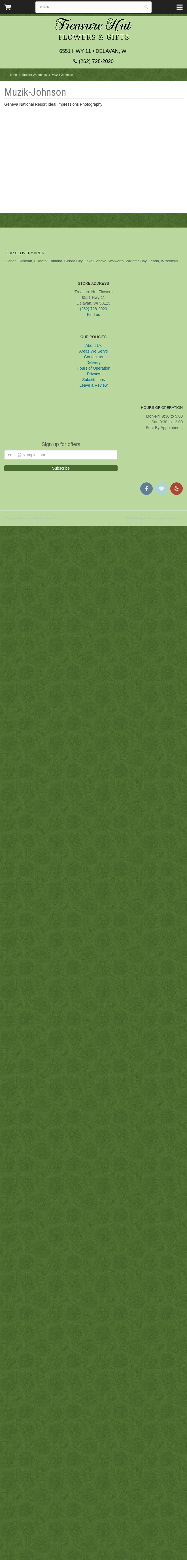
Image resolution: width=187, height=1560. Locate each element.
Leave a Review (93, 1419)
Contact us (93, 1391)
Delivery (93, 1396)
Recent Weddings (34, 74)
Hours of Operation (93, 1402)
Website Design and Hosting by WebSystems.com (154, 1552)
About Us (93, 1379)
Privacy (93, 1408)
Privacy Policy (53, 1552)
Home (12, 74)
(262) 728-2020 (93, 61)
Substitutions (93, 1413)
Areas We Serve (93, 1385)
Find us (93, 1348)
